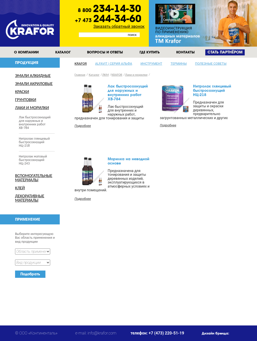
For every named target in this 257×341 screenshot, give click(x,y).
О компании (26, 52)
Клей (20, 188)
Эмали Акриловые (34, 83)
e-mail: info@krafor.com (95, 333)
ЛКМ (105, 74)
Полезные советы (210, 63)
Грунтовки (25, 99)
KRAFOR (81, 63)
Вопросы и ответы (105, 52)
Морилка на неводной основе (128, 161)
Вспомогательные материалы (33, 178)
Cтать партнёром (225, 52)
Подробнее (83, 126)
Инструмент (151, 63)
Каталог (63, 52)
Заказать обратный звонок (119, 26)
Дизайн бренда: (215, 333)
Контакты (185, 52)
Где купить (150, 52)
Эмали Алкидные (33, 75)
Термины (178, 63)
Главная (80, 74)
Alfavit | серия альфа (113, 63)
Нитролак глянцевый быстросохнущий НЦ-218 (34, 142)
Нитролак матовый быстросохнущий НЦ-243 (33, 159)
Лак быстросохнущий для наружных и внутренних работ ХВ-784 (34, 122)
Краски (22, 91)
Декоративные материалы (29, 198)
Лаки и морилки (32, 107)
